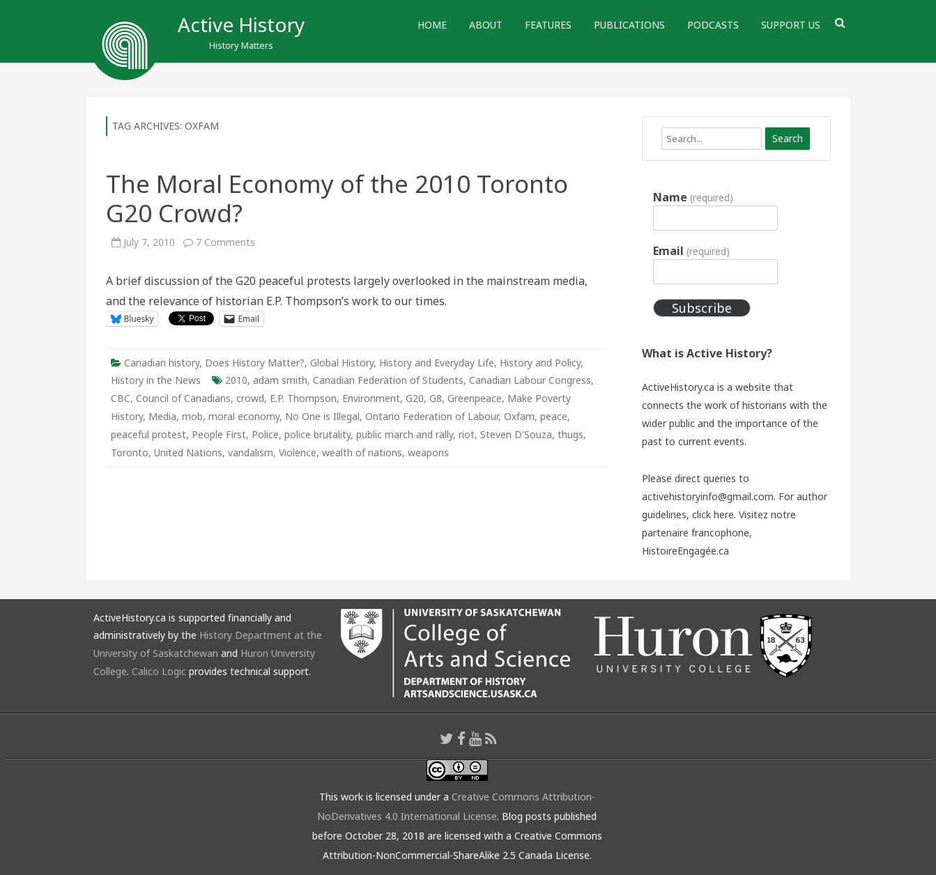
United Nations (188, 452)
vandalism (250, 452)
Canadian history (161, 362)
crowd (250, 398)
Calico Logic (159, 671)
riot (467, 434)
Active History (241, 24)
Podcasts (713, 24)
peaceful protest (148, 434)
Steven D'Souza (516, 434)
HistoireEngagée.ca (685, 550)
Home (432, 24)
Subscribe (702, 308)
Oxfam (519, 416)
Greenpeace (474, 398)
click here (713, 514)
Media (162, 416)
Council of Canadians (183, 398)
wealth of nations (362, 452)
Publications (629, 24)
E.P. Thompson (303, 398)
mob (192, 416)
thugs (570, 434)
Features (548, 24)
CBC (120, 398)
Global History (342, 362)
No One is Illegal (322, 416)
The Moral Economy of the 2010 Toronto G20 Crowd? (337, 198)
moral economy (243, 416)
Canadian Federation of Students (388, 380)
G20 (415, 398)
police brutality (317, 434)
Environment (371, 398)
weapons (428, 452)
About (485, 24)
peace (553, 416)
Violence (297, 452)
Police (265, 434)
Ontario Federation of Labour (431, 416)
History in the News (156, 380)
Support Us (790, 24)
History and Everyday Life (436, 362)
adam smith (280, 380)
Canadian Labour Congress (530, 380)
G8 (435, 398)
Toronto (129, 452)
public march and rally (404, 434)
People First (219, 434)
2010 (236, 380)
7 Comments (225, 242)
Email (691, 250)
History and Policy (540, 362)
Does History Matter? (255, 362)
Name (692, 197)
